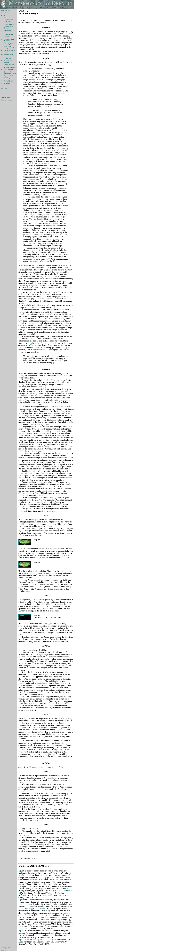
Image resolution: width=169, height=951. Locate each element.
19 (1, 83)
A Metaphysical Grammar (8, 61)
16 (1, 72)
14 (1, 67)
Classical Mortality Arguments (9, 40)
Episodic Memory (8, 34)
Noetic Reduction (8, 69)
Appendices (4, 86)
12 (1, 61)
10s (2, 54)
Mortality (6, 36)
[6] (48, 424)
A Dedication (7, 83)
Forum (2, 13)
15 (1, 69)
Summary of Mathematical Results (10, 72)
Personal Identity (8, 43)
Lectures (3, 15)
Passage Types (8, 58)
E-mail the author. (5, 97)
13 (1, 64)
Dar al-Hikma (7, 21)
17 (1, 76)
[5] (52, 363)
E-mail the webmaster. (7, 100)
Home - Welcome (5, 10)
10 (1, 50)
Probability (9, 67)
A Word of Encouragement (8, 18)
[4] (30, 345)
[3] (36, 285)
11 (1, 58)
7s (1, 39)
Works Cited (4, 88)
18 (1, 81)
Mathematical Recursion (7, 31)
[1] (49, 36)
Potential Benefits (9, 81)
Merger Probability (9, 64)
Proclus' (9, 24)
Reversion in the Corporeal (8, 27)
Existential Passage (9, 47)
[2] (54, 261)
